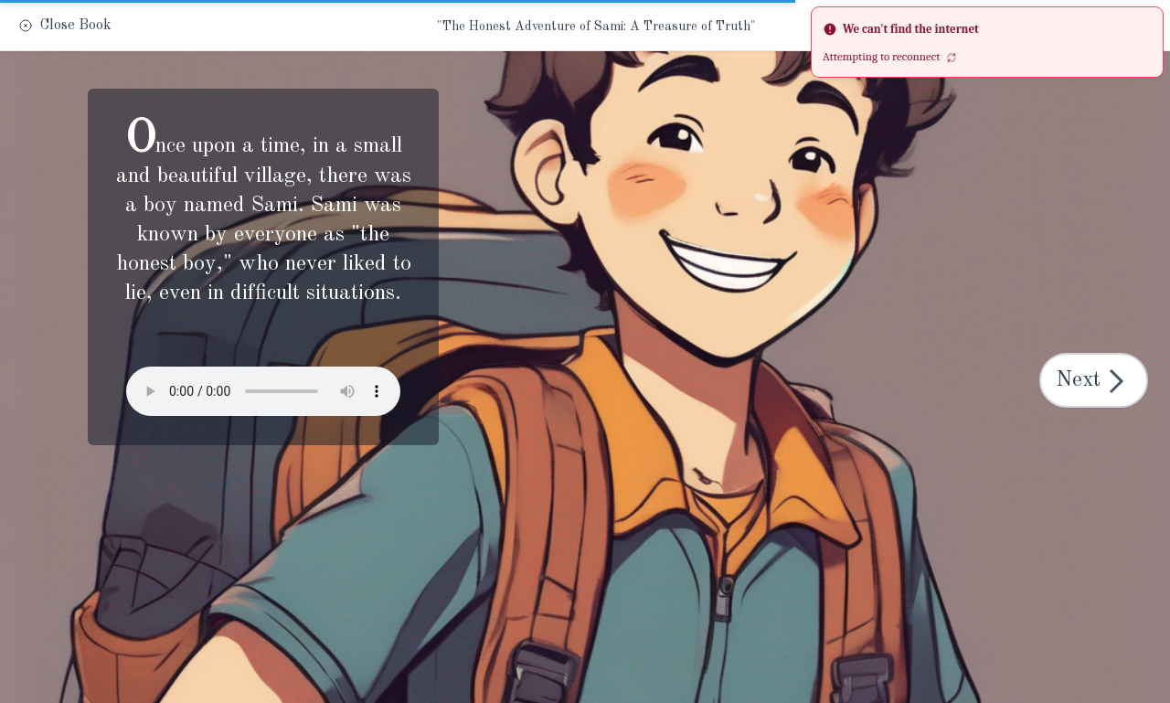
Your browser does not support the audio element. (263, 391)
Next (1095, 381)
